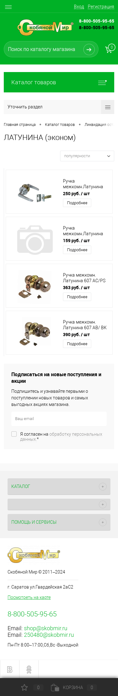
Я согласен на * (61, 437)
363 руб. (76, 287)
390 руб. (76, 334)
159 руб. (76, 240)
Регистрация (101, 6)
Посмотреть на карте (29, 597)
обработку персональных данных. (61, 437)
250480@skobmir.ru (49, 634)
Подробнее (77, 202)
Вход (79, 6)
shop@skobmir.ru (45, 628)
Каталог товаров (59, 82)
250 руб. (76, 193)
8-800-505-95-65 (96, 27)
